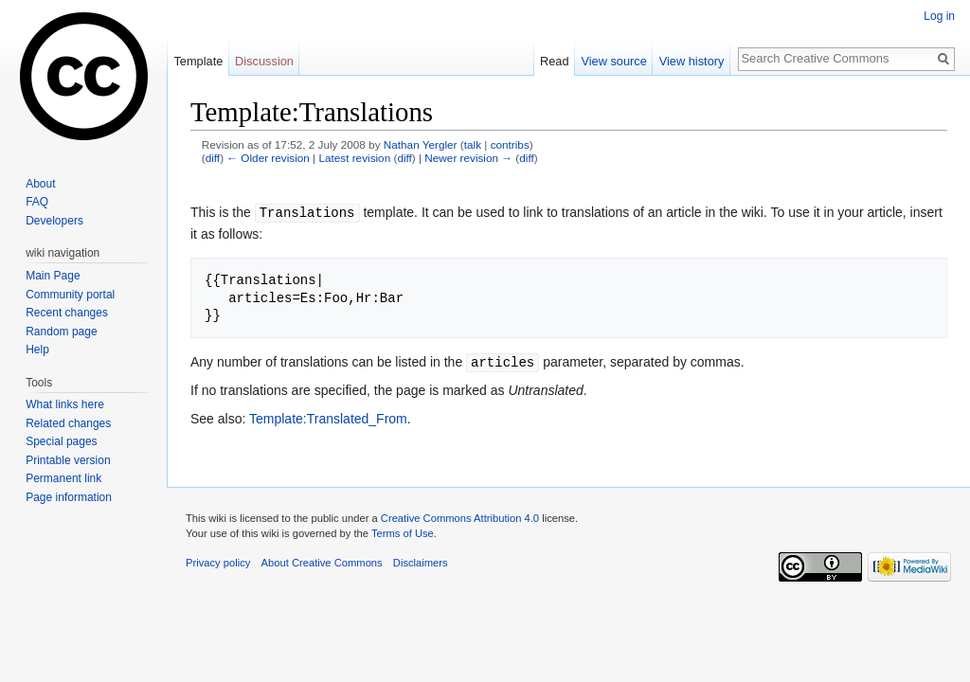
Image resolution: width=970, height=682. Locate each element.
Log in (939, 16)
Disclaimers (420, 560)
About (40, 183)
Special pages (61, 441)
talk (472, 144)
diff (213, 158)
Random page (61, 331)
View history (692, 61)
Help (37, 349)
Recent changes (67, 312)
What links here (65, 404)
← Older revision (268, 158)
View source (613, 61)
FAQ (37, 201)
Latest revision (354, 158)
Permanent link (63, 478)
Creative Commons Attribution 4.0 (460, 516)
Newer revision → (468, 158)
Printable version (68, 460)
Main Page (53, 275)
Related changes (68, 423)
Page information (69, 497)
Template (198, 61)
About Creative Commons (322, 560)
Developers (54, 220)
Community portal (70, 294)
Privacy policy (218, 560)
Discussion (264, 61)
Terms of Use (402, 531)
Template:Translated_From (328, 416)
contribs (510, 144)
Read (554, 61)
